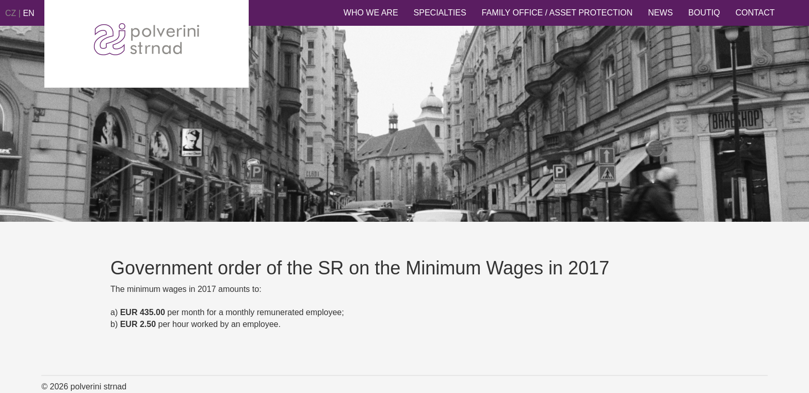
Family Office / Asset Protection (557, 12)
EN (28, 13)
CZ (10, 13)
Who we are (371, 12)
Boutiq (704, 12)
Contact (754, 12)
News (660, 12)
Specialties (440, 12)
